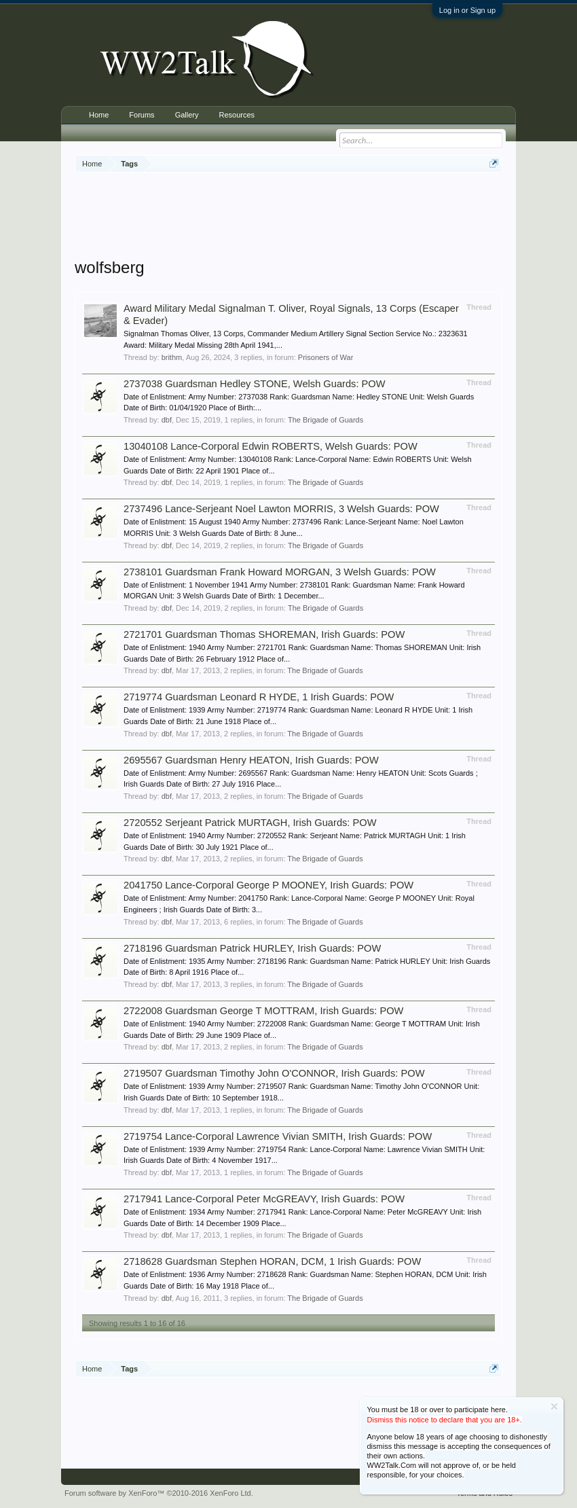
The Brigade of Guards (325, 420)
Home (99, 115)
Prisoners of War (326, 357)
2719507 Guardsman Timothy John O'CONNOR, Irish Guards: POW (274, 1073)
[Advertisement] (322, 216)
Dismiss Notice (554, 1406)
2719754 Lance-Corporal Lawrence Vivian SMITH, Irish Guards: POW (278, 1136)
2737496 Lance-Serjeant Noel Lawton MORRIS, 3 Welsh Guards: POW (281, 508)
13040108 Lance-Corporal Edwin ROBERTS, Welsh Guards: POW (270, 446)
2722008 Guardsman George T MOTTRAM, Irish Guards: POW (263, 1010)
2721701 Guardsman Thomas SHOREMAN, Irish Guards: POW (264, 634)
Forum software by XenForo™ (158, 1493)
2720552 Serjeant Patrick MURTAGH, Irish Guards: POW (250, 822)
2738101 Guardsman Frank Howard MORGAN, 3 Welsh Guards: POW (280, 572)
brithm (172, 357)
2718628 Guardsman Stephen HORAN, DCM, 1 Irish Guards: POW (272, 1261)
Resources (237, 115)
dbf (167, 420)
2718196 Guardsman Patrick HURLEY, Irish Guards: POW (252, 948)
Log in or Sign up (467, 10)
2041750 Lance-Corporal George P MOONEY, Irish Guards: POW (268, 885)
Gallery (187, 115)
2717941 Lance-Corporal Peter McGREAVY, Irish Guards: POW (264, 1198)
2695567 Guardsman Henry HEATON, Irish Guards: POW (251, 760)
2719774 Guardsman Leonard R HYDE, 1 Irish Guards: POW (259, 697)
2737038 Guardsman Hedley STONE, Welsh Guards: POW (255, 383)
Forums (141, 115)
